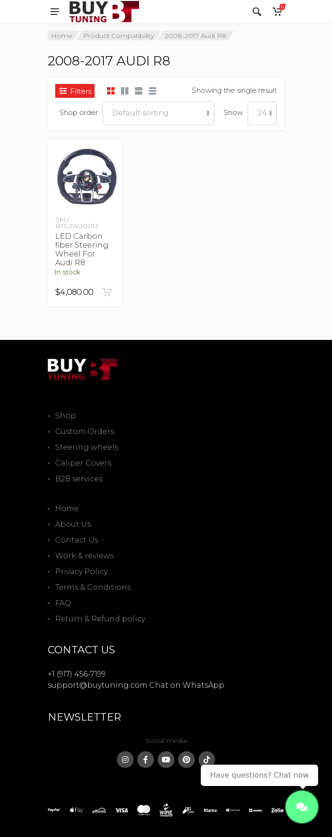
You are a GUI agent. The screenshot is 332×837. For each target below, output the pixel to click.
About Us (73, 524)
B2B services (78, 478)
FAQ (63, 603)
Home (61, 36)
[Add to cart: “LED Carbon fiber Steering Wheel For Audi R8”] (107, 292)
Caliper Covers (83, 463)
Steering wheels (86, 447)
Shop (65, 415)
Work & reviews (84, 555)
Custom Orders (84, 431)
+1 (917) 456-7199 (77, 674)
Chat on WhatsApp (186, 685)
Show (233, 112)
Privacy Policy (81, 571)
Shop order (78, 112)
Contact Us (76, 540)
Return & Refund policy (100, 618)
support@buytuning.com (97, 685)
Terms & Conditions (93, 587)
